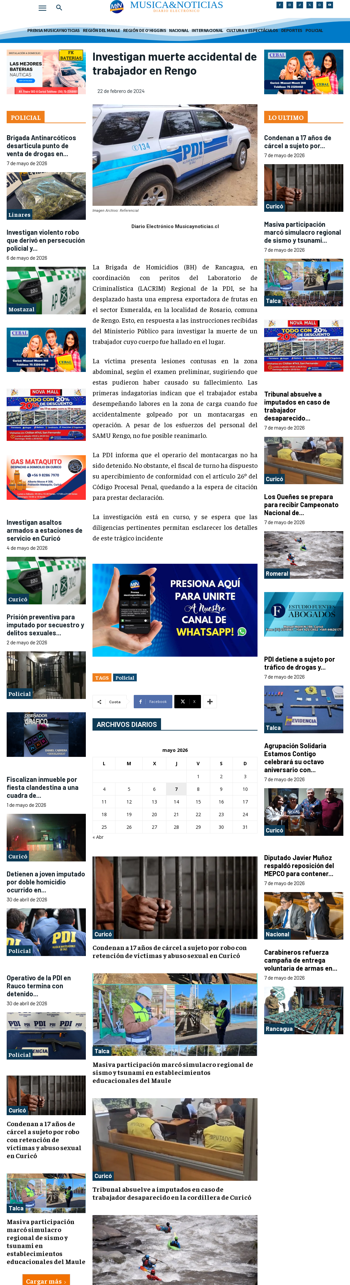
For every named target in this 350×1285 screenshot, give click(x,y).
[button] (59, 8)
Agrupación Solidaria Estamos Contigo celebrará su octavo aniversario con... (295, 758)
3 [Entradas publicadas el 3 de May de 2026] (245, 776)
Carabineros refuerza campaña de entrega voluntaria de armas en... (300, 960)
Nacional (277, 934)
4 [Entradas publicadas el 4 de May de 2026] (104, 789)
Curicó (17, 599)
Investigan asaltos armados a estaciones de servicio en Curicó (45, 530)
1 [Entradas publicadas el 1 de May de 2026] (198, 776)
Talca (16, 1208)
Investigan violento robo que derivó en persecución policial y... (46, 240)
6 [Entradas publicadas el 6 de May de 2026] (154, 789)
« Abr (97, 837)
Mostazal (21, 309)
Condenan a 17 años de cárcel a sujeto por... (297, 142)
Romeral (277, 573)
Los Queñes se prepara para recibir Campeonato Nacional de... (301, 504)
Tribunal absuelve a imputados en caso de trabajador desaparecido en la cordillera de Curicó (171, 1193)
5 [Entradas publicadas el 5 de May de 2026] (129, 789)
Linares (19, 214)
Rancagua (279, 1028)
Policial (19, 693)
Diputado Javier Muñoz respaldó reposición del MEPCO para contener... (299, 865)
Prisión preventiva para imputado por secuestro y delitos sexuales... (45, 625)
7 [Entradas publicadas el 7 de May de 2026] (176, 789)
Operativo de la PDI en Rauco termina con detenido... (39, 986)
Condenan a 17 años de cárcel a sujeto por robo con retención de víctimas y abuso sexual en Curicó (44, 1139)
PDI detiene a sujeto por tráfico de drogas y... (299, 663)
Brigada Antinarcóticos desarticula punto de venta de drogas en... (41, 146)
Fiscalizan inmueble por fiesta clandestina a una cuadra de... (43, 787)
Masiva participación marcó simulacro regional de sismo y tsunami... (302, 232)
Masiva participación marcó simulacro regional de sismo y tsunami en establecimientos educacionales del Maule (46, 1241)
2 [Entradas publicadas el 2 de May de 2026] (221, 776)
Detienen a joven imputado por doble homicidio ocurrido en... (46, 882)
